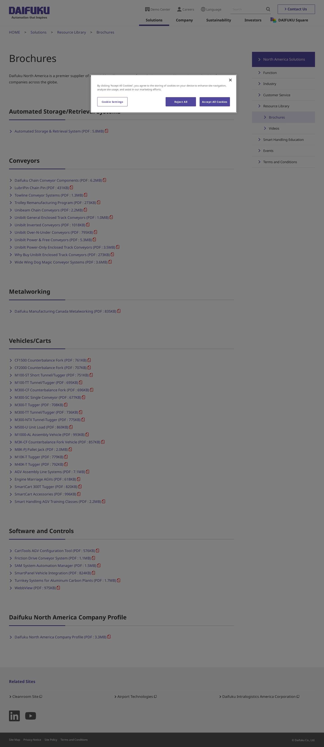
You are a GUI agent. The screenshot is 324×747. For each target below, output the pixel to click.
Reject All (180, 101)
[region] (163, 94)
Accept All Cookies (214, 101)
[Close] (230, 80)
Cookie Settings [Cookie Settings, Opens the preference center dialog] (112, 101)
